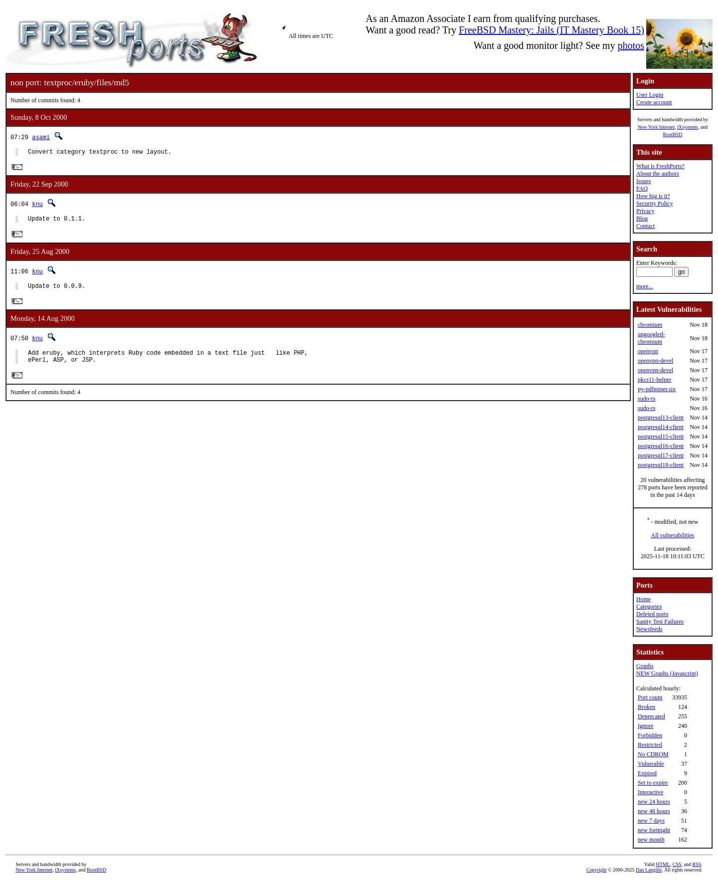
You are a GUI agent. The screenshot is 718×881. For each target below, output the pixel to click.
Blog (642, 218)
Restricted (650, 744)
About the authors (657, 173)
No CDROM (653, 754)
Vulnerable (651, 763)
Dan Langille (649, 870)
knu (37, 206)
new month (651, 839)
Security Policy (654, 203)
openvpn (648, 351)
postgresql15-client (661, 436)
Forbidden (650, 735)
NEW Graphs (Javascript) (667, 673)
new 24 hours (654, 801)
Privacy (645, 211)
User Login (649, 94)
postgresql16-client (661, 445)
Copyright (596, 870)
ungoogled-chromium (651, 338)
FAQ (642, 188)
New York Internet (656, 127)
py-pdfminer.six (657, 389)
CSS (677, 864)
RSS (697, 864)
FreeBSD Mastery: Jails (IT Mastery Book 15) (551, 29)
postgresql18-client (661, 464)
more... (644, 286)
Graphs (645, 665)
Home (643, 599)
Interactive (650, 792)
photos (631, 45)
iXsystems (687, 127)
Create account (654, 102)
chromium (650, 324)
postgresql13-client (661, 417)
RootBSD (673, 134)
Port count (650, 697)
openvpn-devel (655, 360)
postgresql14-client (661, 427)
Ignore (645, 725)
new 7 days (651, 820)
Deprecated (651, 716)
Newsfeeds (649, 629)
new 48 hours (654, 811)
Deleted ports (652, 614)
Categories (649, 606)
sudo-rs (646, 398)
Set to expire (653, 782)
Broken (646, 706)
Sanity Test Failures (660, 621)
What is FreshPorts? (660, 166)
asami (41, 137)
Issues (643, 181)
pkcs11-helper (655, 379)
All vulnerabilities (673, 535)
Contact (645, 225)
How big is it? (653, 196)
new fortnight (654, 830)
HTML (663, 864)
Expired (647, 773)
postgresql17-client (661, 455)
